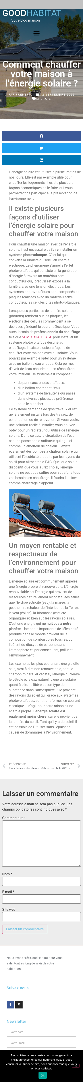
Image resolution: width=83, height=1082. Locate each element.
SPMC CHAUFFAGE (37, 337)
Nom (7, 874)
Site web (8, 909)
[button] (37, 34)
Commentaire (14, 818)
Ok (42, 1075)
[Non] (76, 1066)
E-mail (8, 892)
